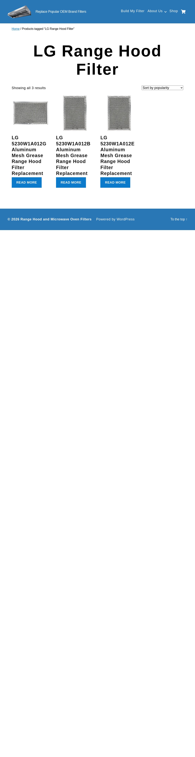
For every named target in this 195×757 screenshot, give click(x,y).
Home (16, 29)
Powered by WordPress (115, 220)
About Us (155, 11)
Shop (173, 11)
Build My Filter (132, 11)
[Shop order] (162, 88)
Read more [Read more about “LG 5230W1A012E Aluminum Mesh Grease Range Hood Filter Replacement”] (115, 183)
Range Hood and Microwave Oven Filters (56, 220)
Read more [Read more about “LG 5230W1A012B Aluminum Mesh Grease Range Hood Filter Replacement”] (71, 183)
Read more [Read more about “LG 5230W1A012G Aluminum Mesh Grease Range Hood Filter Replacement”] (26, 183)
